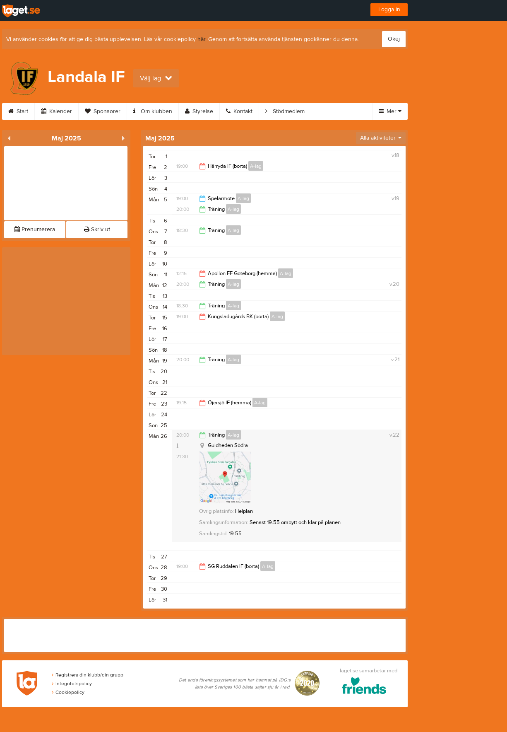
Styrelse (199, 111)
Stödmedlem (285, 111)
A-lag (256, 166)
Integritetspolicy (72, 683)
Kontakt (239, 111)
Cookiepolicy (68, 692)
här (201, 39)
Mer (390, 111)
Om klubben (152, 111)
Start (18, 111)
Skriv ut (97, 229)
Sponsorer (102, 111)
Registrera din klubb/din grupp (87, 675)
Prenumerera (34, 229)
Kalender (56, 111)
